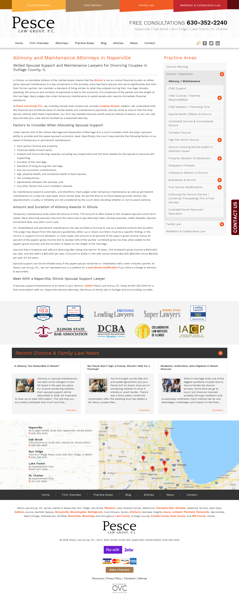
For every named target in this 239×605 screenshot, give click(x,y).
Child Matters (93, 5)
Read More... (72, 410)
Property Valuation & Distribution (190, 158)
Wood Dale (74, 516)
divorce (98, 80)
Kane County (178, 516)
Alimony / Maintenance (184, 81)
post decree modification (102, 267)
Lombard (177, 512)
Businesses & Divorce (182, 179)
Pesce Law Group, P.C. (29, 106)
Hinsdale (180, 508)
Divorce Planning (177, 66)
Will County (199, 516)
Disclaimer (130, 578)
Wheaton (109, 508)
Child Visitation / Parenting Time (189, 106)
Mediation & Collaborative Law (200, 5)
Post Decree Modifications (186, 187)
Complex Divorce (180, 132)
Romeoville (202, 512)
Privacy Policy (113, 578)
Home (19, 43)
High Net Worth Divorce (184, 139)
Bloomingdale (78, 512)
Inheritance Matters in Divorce (188, 172)
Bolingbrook (95, 512)
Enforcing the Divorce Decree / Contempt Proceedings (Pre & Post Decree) (191, 198)
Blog (103, 43)
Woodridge (88, 516)
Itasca (166, 512)
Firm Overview (39, 43)
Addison (19, 512)
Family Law (146, 5)
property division (110, 106)
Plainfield (189, 512)
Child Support (177, 88)
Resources (98, 578)
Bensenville (62, 512)
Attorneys (61, 43)
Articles (118, 43)
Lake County (122, 516)
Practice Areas (84, 43)
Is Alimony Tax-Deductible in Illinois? (36, 365)
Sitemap (142, 578)
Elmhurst (135, 512)
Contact (149, 43)
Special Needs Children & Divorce (190, 114)
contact (88, 285)
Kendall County (160, 516)
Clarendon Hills (165, 508)
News (134, 43)
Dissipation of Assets (182, 165)
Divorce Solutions (38, 5)
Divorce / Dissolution (179, 74)
